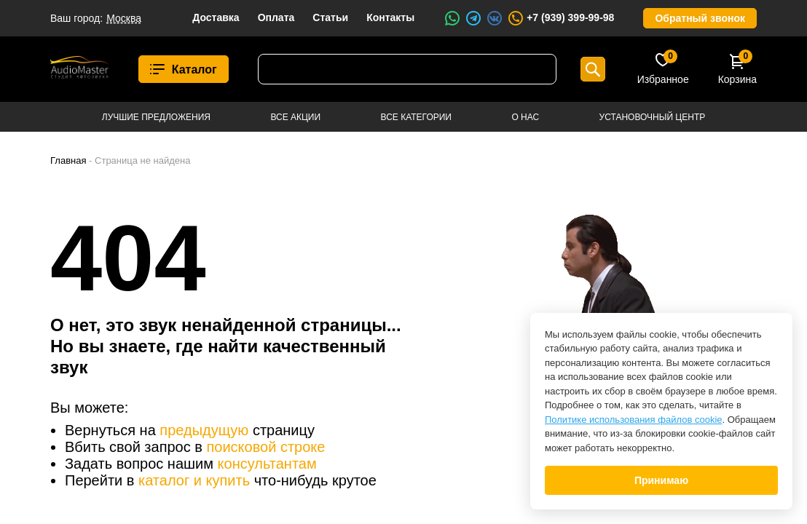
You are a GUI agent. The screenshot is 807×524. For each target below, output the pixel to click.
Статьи (330, 17)
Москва (123, 18)
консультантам (267, 464)
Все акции (295, 117)
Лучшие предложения (156, 117)
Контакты (390, 17)
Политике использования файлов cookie (634, 419)
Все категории (416, 117)
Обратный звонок (700, 18)
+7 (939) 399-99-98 (560, 18)
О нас (525, 117)
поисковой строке (265, 447)
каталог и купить (194, 480)
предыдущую (204, 430)
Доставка (215, 17)
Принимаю (661, 480)
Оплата (276, 17)
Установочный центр (652, 117)
